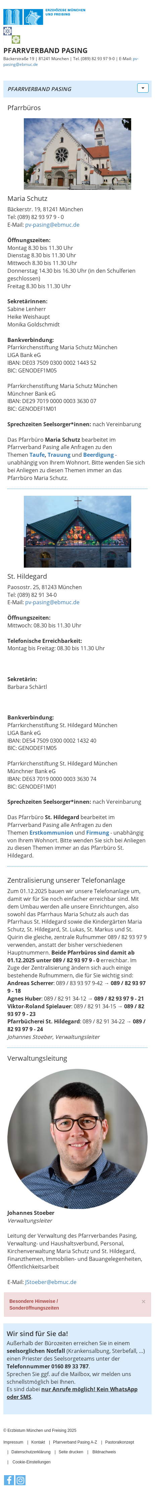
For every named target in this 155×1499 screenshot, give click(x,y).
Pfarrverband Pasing (39, 89)
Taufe (37, 454)
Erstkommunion (51, 832)
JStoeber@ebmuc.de (50, 1282)
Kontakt (38, 1442)
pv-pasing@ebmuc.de (52, 224)
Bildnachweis (104, 1452)
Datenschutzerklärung (31, 1452)
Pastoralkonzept (119, 1442)
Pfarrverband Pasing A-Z (75, 1442)
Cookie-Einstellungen (31, 1462)
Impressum (13, 1442)
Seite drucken (71, 1452)
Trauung (59, 454)
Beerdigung (98, 454)
